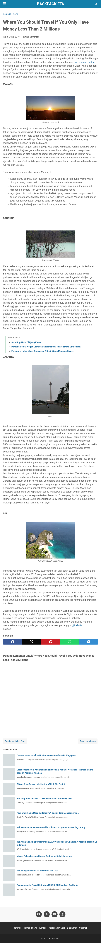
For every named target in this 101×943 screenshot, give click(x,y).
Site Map (83, 928)
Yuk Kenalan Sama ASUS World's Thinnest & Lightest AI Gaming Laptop (51, 827)
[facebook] (12, 642)
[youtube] (54, 914)
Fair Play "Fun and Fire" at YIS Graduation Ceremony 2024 (44, 798)
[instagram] (62, 914)
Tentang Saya (30, 928)
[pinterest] (50, 642)
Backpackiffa (50, 4)
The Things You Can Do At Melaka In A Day (37, 870)
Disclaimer (72, 928)
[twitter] (31, 642)
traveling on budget (85, 62)
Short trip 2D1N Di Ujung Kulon (26, 342)
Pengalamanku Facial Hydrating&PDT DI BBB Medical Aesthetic (47, 885)
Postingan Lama (88, 741)
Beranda (18, 928)
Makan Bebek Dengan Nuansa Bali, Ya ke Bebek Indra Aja (44, 856)
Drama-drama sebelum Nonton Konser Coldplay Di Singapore (46, 755)
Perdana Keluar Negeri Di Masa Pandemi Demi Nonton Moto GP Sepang (45, 346)
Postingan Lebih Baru (15, 741)
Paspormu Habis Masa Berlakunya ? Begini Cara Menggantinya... (42, 351)
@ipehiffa (77, 625)
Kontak (42, 928)
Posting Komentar (30, 37)
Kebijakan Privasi (57, 928)
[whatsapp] (69, 642)
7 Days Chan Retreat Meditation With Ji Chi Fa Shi (41, 784)
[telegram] (88, 642)
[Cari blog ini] (96, 4)
